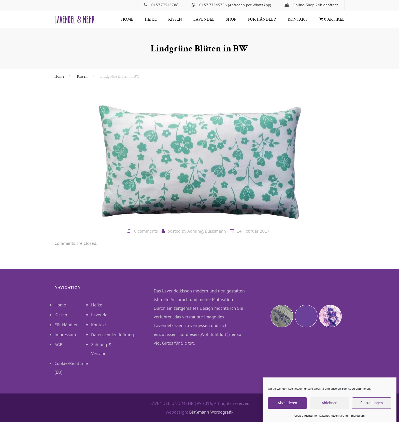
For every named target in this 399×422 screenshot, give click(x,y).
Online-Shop (304, 4)
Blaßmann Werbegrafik (211, 412)
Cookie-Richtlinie (305, 419)
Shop (231, 19)
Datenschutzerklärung (333, 419)
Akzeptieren (287, 406)
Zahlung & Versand (101, 349)
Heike (151, 19)
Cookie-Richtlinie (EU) (71, 367)
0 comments (146, 231)
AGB (58, 344)
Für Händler (262, 19)
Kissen (175, 19)
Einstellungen (371, 406)
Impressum (357, 419)
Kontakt (298, 19)
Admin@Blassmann (206, 231)
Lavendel (204, 19)
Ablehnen (329, 406)
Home (127, 19)
